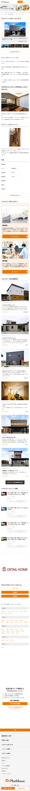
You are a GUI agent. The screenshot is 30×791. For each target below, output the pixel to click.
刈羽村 (17, 633)
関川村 (20, 622)
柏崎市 (27, 411)
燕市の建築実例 (10, 14)
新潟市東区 (26, 378)
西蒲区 (10, 613)
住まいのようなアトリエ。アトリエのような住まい (14, 371)
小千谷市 (16, 629)
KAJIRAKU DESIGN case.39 (8, 305)
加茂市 (27, 444)
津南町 (12, 633)
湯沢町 (8, 633)
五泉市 (16, 620)
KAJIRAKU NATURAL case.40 (9, 338)
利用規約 (4, 771)
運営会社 (4, 760)
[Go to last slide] (1, 7)
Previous (2, 32)
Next (27, 32)
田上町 (22, 631)
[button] (15, 236)
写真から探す (5, 740)
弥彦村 (11, 622)
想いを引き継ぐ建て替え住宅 (9, 437)
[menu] (28, 2)
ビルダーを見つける (7, 744)
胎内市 (2, 622)
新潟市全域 (3, 611)
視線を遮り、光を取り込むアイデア (10, 470)
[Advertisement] (15, 667)
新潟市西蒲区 (25, 312)
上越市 (2, 640)
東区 (12, 611)
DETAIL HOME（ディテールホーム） (11, 12)
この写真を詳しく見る (23, 41)
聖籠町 (7, 622)
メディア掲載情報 (6, 765)
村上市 (8, 620)
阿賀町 (16, 622)
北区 (8, 611)
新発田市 (3, 620)
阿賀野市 (21, 620)
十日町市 (3, 631)
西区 (6, 613)
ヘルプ (3, 763)
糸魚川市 (7, 640)
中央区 (16, 611)
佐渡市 (2, 647)
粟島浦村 (26, 622)
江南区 (20, 611)
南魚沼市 (17, 631)
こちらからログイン (15, 708)
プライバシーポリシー (7, 773)
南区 (2, 613)
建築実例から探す (7, 736)
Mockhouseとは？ (6, 757)
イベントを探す (6, 749)
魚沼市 (12, 631)
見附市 (8, 631)
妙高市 (12, 640)
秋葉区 (25, 611)
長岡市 (27, 345)
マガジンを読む (6, 753)
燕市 (5, 14)
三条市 (7, 629)
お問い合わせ (5, 768)
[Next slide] (29, 7)
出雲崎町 (3, 633)
